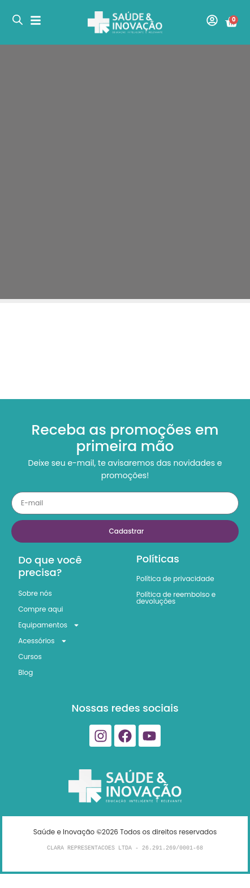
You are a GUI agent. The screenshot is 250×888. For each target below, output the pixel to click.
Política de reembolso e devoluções (175, 598)
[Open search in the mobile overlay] (17, 20)
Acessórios (42, 641)
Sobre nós (35, 593)
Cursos (30, 656)
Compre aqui (40, 609)
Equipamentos (49, 625)
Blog (25, 672)
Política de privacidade (175, 578)
